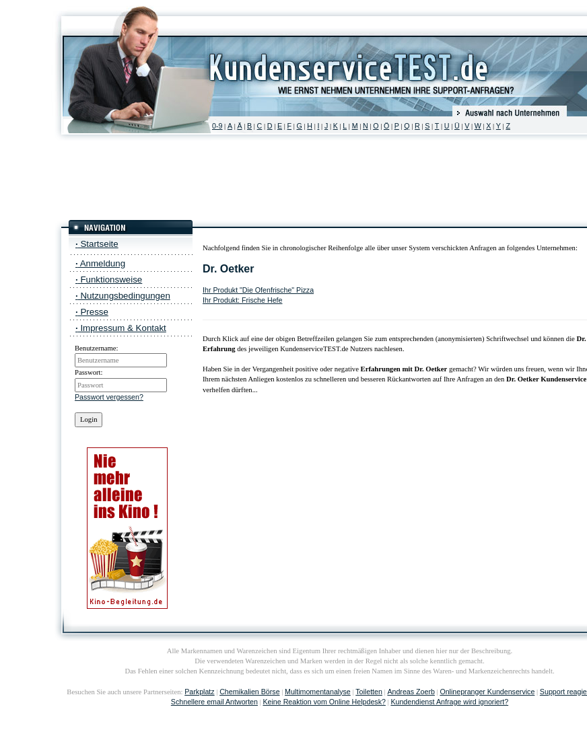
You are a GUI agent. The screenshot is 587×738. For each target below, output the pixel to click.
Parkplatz (199, 692)
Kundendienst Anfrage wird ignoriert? (449, 702)
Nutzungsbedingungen (122, 296)
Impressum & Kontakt (120, 328)
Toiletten (368, 692)
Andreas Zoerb (411, 692)
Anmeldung (100, 263)
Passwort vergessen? (109, 397)
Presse (91, 312)
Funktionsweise (108, 279)
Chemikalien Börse (249, 692)
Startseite (96, 244)
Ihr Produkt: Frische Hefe (242, 300)
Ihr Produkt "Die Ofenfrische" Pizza (258, 290)
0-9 (217, 126)
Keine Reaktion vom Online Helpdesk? (324, 702)
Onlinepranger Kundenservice (487, 692)
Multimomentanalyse (318, 692)
